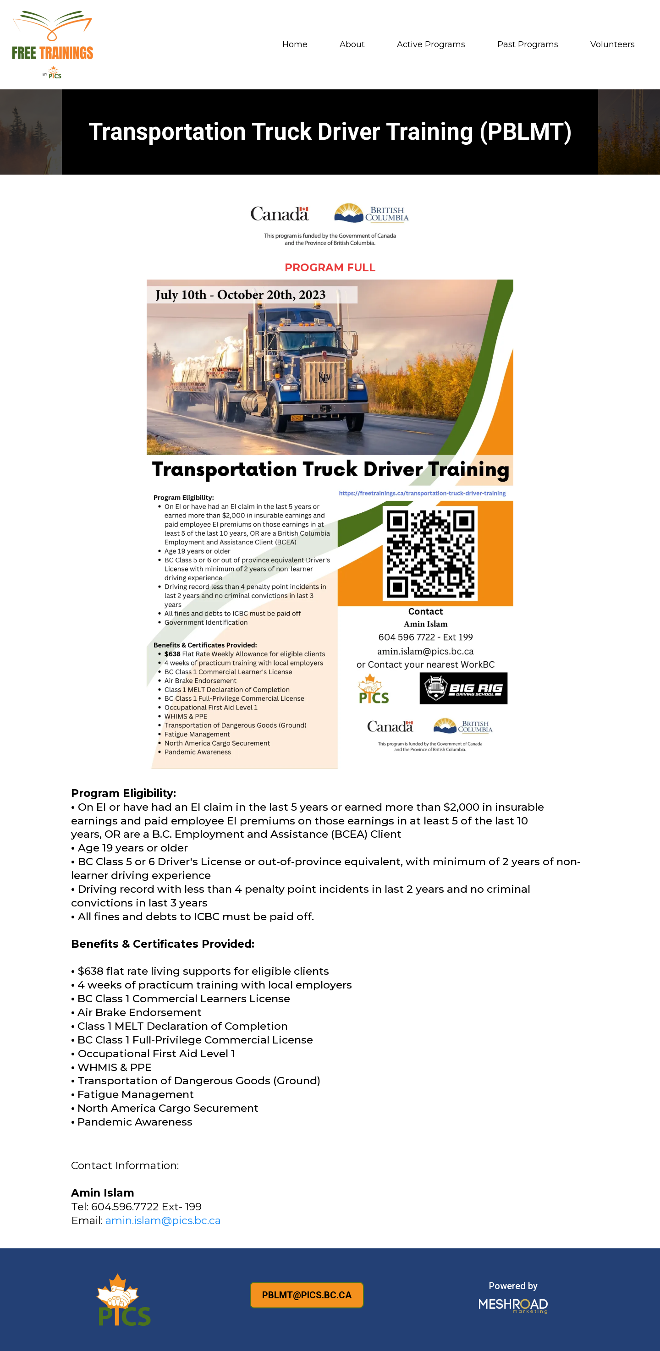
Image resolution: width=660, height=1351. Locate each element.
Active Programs (431, 44)
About (352, 44)
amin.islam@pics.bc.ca (163, 1220)
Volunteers (612, 44)
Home (295, 44)
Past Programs (527, 44)
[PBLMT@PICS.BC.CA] (307, 1295)
